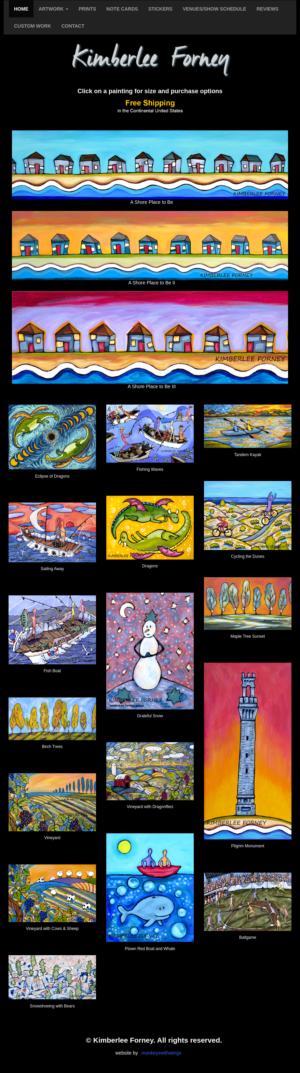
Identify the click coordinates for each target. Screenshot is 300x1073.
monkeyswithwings (161, 1053)
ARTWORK (53, 9)
